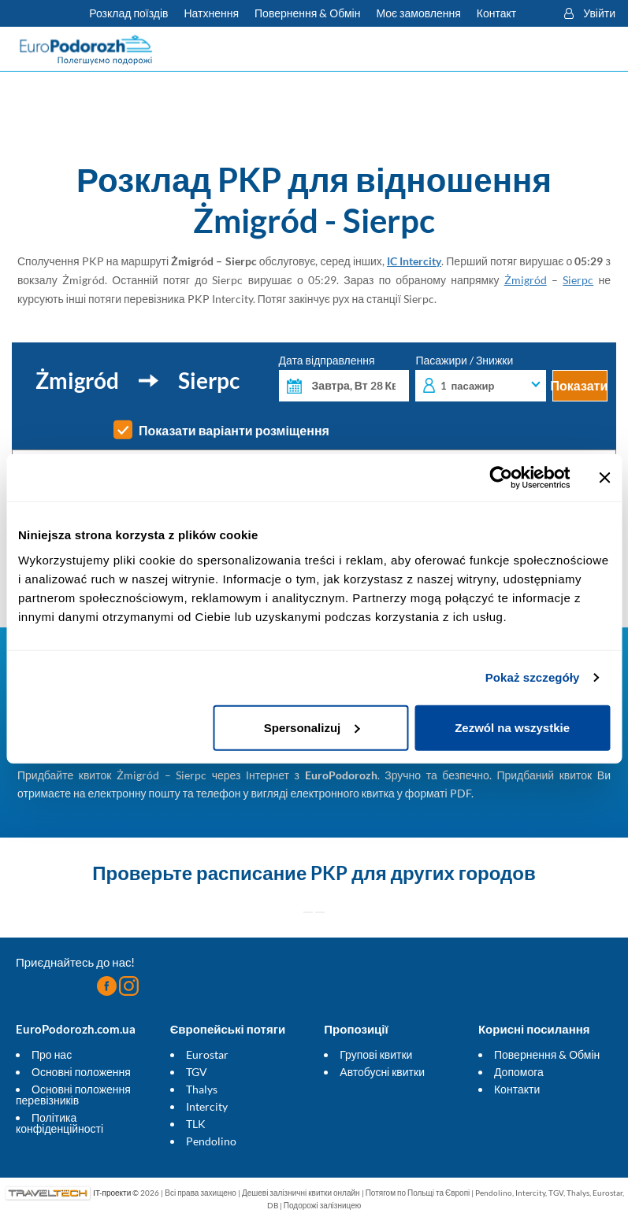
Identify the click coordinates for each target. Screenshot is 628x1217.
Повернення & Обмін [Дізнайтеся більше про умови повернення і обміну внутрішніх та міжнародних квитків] (307, 13)
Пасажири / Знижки (480, 378)
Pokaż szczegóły (532, 677)
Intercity (207, 1106)
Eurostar (207, 1054)
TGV (196, 1071)
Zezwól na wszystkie (512, 727)
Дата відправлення (344, 378)
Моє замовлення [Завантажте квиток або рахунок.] (418, 13)
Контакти (517, 1089)
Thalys (201, 1089)
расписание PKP (271, 872)
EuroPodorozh (341, 775)
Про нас (52, 1054)
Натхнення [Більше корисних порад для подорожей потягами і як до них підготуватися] (211, 13)
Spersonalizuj (312, 727)
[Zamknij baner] (604, 477)
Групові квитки (376, 1054)
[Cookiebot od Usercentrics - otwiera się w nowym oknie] (501, 478)
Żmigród (525, 280)
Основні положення (81, 1071)
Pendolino (211, 1141)
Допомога (519, 1071)
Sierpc (578, 280)
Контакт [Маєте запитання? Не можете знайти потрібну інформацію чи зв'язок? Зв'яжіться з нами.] (496, 13)
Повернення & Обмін (547, 1054)
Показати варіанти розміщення (234, 430)
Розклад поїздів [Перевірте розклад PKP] (128, 13)
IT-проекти (112, 1192)
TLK (196, 1123)
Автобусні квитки (382, 1071)
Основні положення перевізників (73, 1094)
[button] (536, 13)
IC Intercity (414, 261)
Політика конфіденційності (59, 1123)
